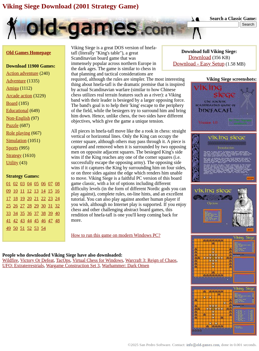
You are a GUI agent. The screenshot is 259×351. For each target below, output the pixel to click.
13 (36, 190)
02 (15, 183)
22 (43, 198)
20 (29, 198)
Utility (12, 162)
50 (15, 228)
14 (43, 190)
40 (57, 213)
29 (36, 205)
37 (36, 213)
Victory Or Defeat (37, 260)
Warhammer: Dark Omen (125, 265)
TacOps (63, 260)
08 (57, 183)
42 (15, 220)
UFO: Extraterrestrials (23, 265)
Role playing (18, 132)
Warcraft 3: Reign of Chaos (151, 260)
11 (22, 190)
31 (50, 205)
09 (8, 190)
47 (50, 220)
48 (57, 220)
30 (43, 205)
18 (15, 198)
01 (8, 183)
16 (57, 190)
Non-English (18, 118)
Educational (17, 110)
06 (43, 183)
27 (22, 205)
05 (36, 183)
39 (50, 213)
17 (8, 198)
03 (22, 183)
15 (50, 190)
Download (199, 57)
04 (29, 183)
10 (15, 190)
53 (36, 228)
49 (8, 228)
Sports (12, 147)
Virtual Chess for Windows (98, 260)
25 (8, 205)
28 (29, 205)
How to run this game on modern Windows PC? (116, 235)
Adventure (16, 80)
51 (22, 228)
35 (22, 213)
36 (29, 213)
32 (57, 205)
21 (36, 198)
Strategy (14, 155)
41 (8, 220)
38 (43, 213)
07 (50, 183)
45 (36, 220)
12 (29, 190)
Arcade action (19, 95)
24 (57, 198)
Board (11, 103)
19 (22, 198)
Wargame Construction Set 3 (73, 265)
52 (29, 228)
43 (22, 220)
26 (15, 205)
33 (8, 213)
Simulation (16, 140)
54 (43, 228)
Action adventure (22, 73)
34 (15, 213)
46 (43, 220)
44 (29, 220)
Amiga (12, 88)
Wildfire (10, 260)
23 (50, 198)
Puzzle (12, 125)
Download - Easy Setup (199, 64)
